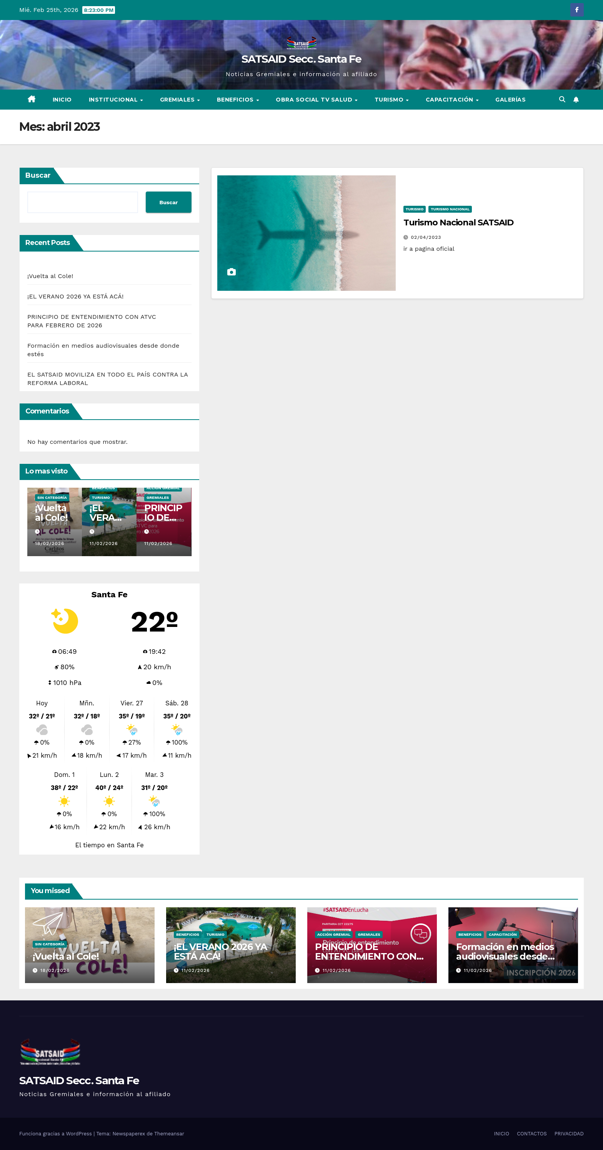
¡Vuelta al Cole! (50, 276)
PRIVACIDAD (569, 1134)
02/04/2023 (426, 237)
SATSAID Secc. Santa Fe (301, 58)
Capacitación (450, 99)
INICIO (62, 99)
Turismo (390, 99)
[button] (562, 99)
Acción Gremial (163, 488)
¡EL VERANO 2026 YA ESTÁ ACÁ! (75, 296)
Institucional (114, 99)
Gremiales (178, 99)
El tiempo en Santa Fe (109, 845)
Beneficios (236, 99)
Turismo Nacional (450, 209)
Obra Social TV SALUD (315, 99)
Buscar (38, 175)
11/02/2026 (104, 543)
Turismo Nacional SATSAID (458, 222)
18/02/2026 (49, 543)
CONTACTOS (532, 1134)
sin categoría (52, 497)
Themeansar (169, 1134)
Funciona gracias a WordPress (56, 1134)
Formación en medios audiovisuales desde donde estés (505, 956)
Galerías (510, 99)
